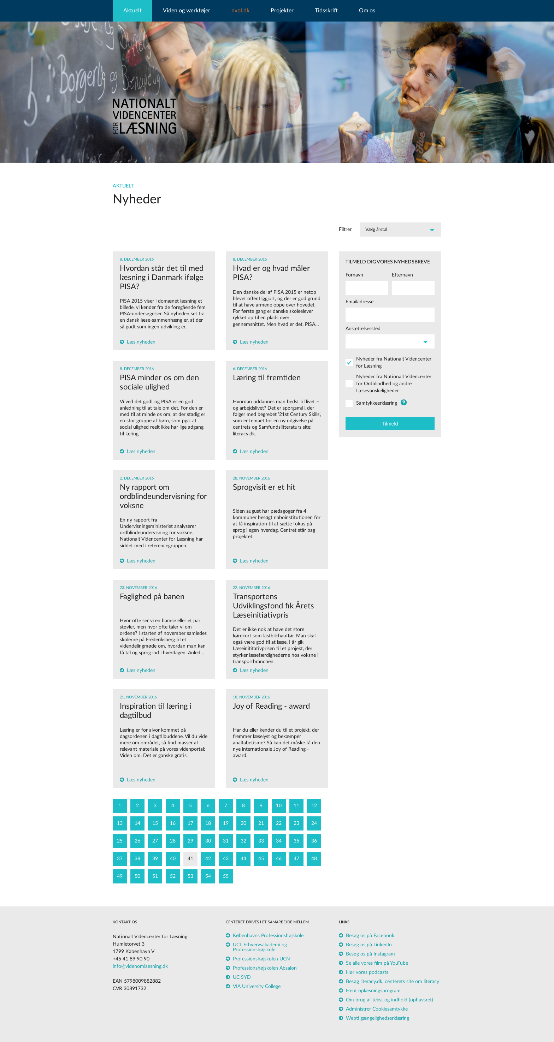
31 (226, 841)
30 (208, 841)
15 (155, 823)
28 (173, 841)
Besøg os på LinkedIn (369, 944)
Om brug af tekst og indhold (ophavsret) (389, 1000)
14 (137, 823)
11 (296, 805)
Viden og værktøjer (186, 10)
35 (296, 841)
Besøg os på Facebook (370, 935)
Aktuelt (132, 10)
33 (261, 841)
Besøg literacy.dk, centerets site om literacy (392, 981)
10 (279, 805)
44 (243, 858)
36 (314, 841)
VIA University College (257, 986)
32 (243, 841)
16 (173, 823)
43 (226, 858)
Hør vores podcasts (367, 972)
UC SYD (242, 977)
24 (314, 823)
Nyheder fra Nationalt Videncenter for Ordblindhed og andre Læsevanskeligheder (393, 383)
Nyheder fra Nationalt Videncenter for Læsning (393, 363)
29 (190, 841)
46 (279, 858)
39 (155, 858)
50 (137, 876)
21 (261, 823)
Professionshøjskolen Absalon (265, 968)
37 (120, 858)
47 (296, 858)
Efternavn (402, 275)
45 (261, 858)
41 (190, 858)
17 (190, 823)
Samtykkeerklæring (376, 403)
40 (173, 858)
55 (226, 876)
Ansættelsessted (363, 328)
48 (314, 858)
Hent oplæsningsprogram (373, 990)
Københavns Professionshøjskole (268, 935)
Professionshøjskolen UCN (261, 959)
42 (208, 858)
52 (173, 876)
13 (120, 823)
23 (296, 823)
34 (279, 841)
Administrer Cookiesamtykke (377, 1009)
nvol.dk (240, 10)
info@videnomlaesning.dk (140, 966)
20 (243, 823)
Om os (367, 10)
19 (226, 823)
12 (314, 805)
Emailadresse (359, 301)
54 (208, 876)
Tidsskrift (326, 10)
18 (208, 823)
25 (120, 841)
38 (137, 858)
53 (190, 876)
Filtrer (345, 229)
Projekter (282, 10)
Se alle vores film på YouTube (377, 963)
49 (120, 876)
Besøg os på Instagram (370, 954)
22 (279, 823)
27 (155, 841)
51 (155, 876)
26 (137, 841)
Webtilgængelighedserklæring (377, 1018)
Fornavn (354, 275)
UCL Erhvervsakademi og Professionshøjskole (260, 947)
